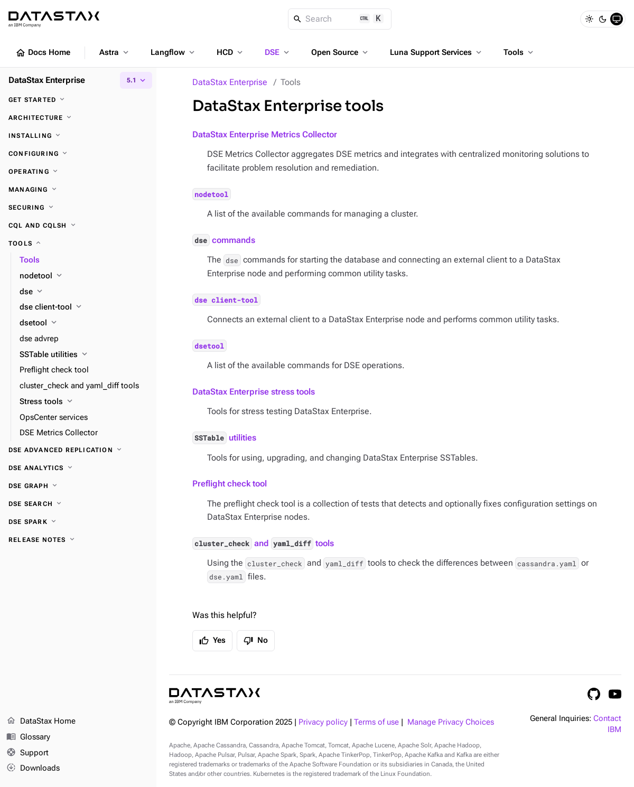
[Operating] (78, 172)
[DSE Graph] (78, 486)
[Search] (340, 19)
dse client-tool (226, 299)
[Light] (589, 19)
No (256, 640)
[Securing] (78, 208)
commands (223, 240)
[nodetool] (83, 276)
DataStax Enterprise (229, 82)
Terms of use (376, 722)
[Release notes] (78, 540)
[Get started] (78, 100)
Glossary (28, 737)
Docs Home (42, 53)
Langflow (174, 52)
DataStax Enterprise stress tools (253, 392)
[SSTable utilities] (83, 355)
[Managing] (78, 190)
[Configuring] (78, 154)
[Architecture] (78, 118)
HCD (231, 52)
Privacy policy (323, 722)
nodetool (211, 194)
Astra (114, 52)
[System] (616, 19)
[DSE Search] (78, 504)
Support (27, 753)
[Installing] (78, 136)
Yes (212, 640)
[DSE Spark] (78, 522)
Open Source (340, 52)
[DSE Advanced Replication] (78, 450)
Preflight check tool (229, 484)
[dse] (83, 292)
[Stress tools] (83, 402)
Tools (519, 52)
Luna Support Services (436, 52)
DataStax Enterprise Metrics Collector (264, 134)
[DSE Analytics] (78, 468)
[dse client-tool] (83, 307)
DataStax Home (41, 721)
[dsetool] (83, 323)
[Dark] (602, 19)
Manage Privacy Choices (450, 722)
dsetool (209, 346)
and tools (263, 543)
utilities (224, 438)
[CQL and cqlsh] (78, 226)
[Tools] (78, 243)
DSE (278, 52)
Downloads (33, 768)
